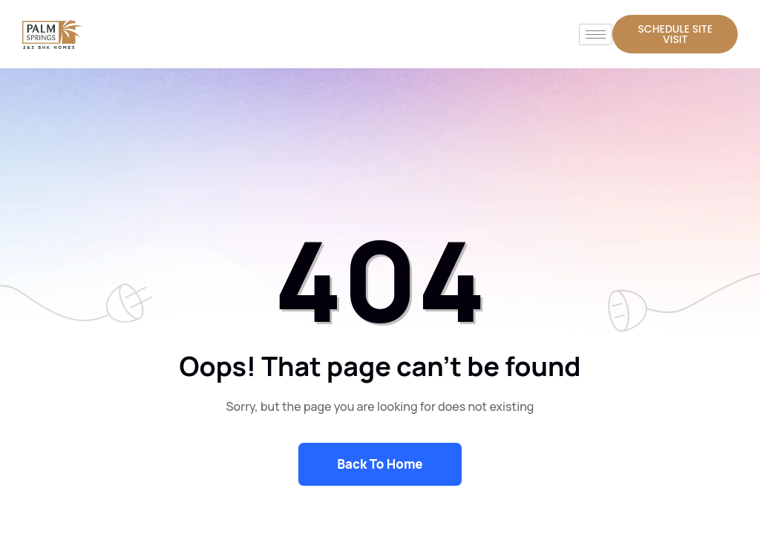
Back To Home (379, 463)
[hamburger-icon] (595, 34)
